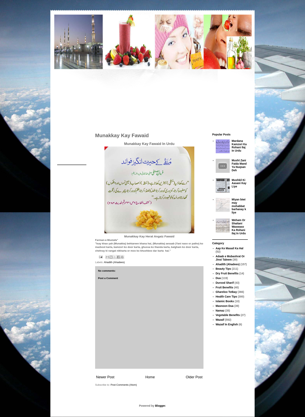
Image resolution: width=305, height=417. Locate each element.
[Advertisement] (152, 99)
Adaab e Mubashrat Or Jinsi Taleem (230, 258)
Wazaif (220, 319)
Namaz (220, 310)
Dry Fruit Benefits (227, 273)
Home (150, 377)
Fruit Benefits (224, 287)
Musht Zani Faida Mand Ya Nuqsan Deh (239, 165)
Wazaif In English (227, 324)
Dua (218, 278)
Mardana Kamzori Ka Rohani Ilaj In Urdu (239, 145)
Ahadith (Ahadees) (114, 262)
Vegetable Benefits (228, 315)
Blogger (160, 405)
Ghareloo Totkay (226, 291)
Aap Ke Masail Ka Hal (229, 248)
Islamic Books (225, 301)
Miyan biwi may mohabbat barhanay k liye (239, 206)
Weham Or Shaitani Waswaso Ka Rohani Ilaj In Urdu (239, 227)
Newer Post (105, 377)
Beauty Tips (223, 268)
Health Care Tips (226, 296)
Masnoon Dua (225, 305)
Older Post (194, 377)
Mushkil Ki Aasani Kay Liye (239, 183)
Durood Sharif (225, 282)
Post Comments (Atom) (124, 384)
